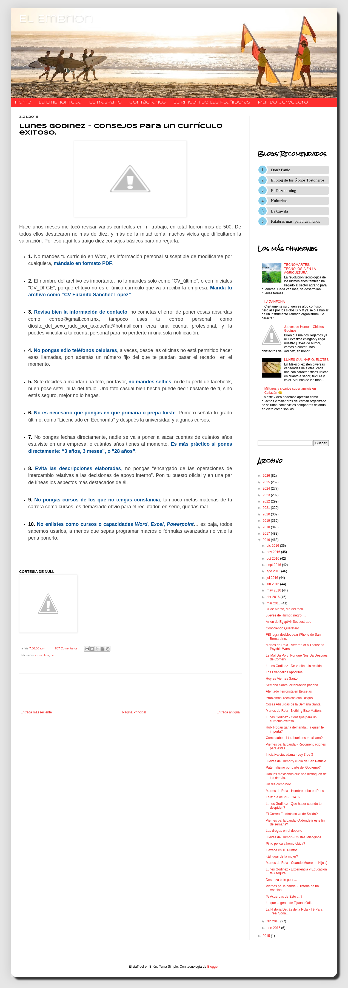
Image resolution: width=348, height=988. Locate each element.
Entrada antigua (228, 712)
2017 (267, 533)
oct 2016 (273, 558)
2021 (267, 508)
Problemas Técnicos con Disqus (289, 698)
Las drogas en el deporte (284, 831)
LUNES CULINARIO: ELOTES (306, 360)
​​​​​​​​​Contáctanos (147, 102)
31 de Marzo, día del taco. (285, 609)
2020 (267, 514)
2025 (267, 482)
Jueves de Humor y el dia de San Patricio (296, 761)
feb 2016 (273, 921)
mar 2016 (274, 603)
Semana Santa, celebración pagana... (293, 685)
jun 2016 (273, 584)
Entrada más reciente (36, 712)
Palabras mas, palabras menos (295, 221)
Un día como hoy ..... (281, 784)
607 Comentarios (66, 648)
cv (52, 655)
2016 (267, 540)
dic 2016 (273, 546)
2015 (267, 936)
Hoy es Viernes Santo (282, 678)
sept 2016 (274, 565)
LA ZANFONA (274, 302)
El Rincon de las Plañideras (211, 102)
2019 (267, 521)
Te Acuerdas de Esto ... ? (284, 896)
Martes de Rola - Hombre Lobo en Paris (295, 791)
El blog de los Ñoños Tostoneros (297, 180)
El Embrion (56, 19)
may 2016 (274, 590)
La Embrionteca (60, 102)
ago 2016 (274, 571)
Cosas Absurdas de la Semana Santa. (293, 704)
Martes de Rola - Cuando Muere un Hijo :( (296, 863)
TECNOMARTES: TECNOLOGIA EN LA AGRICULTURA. (300, 269)
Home (23, 102)
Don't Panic (280, 170)
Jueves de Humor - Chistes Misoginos (293, 837)
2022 (267, 501)
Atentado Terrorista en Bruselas (289, 691)
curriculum (42, 655)
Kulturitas (279, 201)
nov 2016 (274, 552)
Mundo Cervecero (283, 102)
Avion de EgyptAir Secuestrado (288, 622)
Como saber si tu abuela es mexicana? (294, 738)
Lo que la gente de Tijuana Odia (289, 903)
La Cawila (279, 211)
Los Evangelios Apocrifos (284, 672)
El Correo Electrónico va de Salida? (292, 814)
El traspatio (105, 102)
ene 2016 (274, 928)
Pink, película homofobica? (285, 843)
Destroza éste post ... (281, 880)
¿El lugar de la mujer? (282, 856)
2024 (267, 488)
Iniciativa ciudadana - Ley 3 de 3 (289, 755)
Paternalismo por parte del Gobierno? (293, 767)
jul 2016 (273, 578)
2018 (267, 527)
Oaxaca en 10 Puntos (281, 850)
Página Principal (134, 712)
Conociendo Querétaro (282, 628)
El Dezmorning (283, 190)
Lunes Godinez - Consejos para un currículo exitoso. (291, 719)
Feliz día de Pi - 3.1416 (282, 797)
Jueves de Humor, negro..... (286, 615)
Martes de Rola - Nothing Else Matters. (294, 711)
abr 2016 (274, 597)
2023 (267, 495)
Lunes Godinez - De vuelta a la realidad (295, 666)
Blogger (213, 967)
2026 (267, 476)
